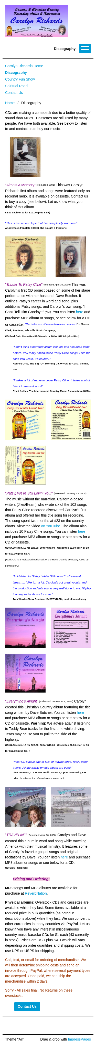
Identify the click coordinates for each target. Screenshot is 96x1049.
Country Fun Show (20, 79)
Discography (16, 73)
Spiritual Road (16, 86)
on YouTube (50, 526)
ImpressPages (79, 1039)
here (80, 312)
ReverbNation (36, 893)
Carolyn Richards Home (24, 66)
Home (10, 103)
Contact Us (14, 93)
